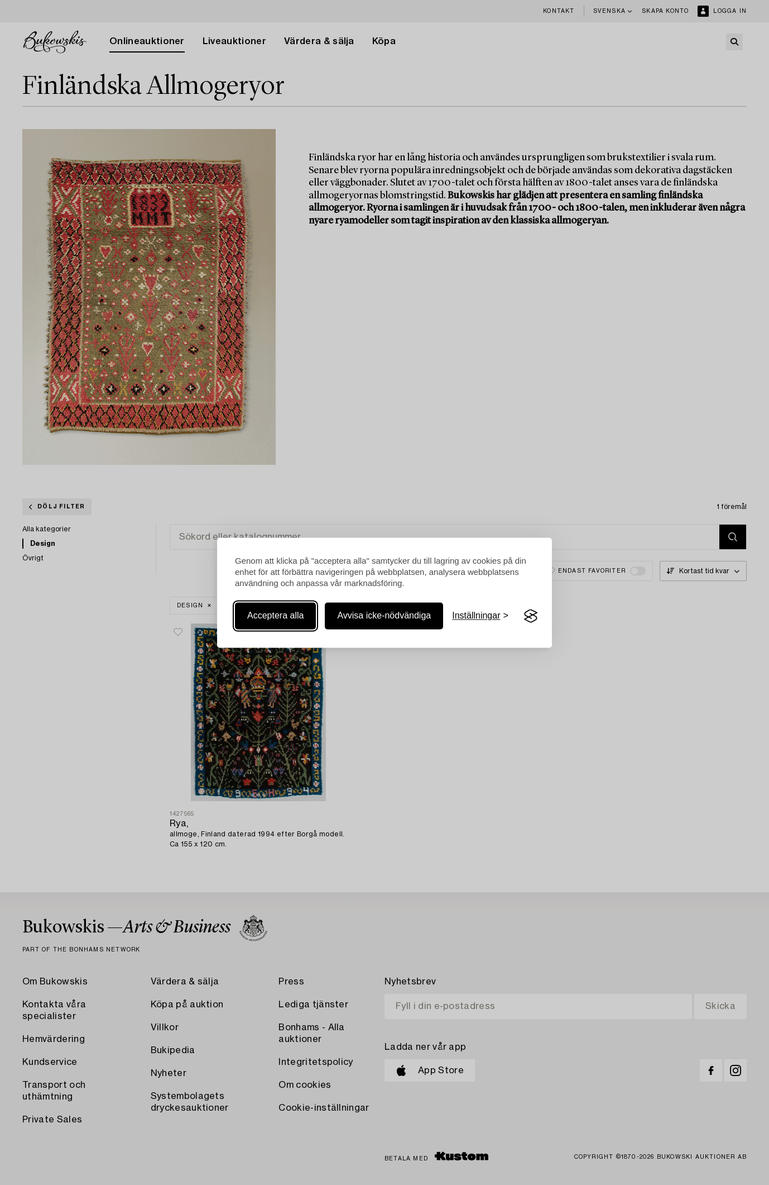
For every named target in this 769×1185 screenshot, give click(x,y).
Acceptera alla (275, 616)
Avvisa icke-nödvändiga (384, 616)
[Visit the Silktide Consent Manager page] (530, 616)
